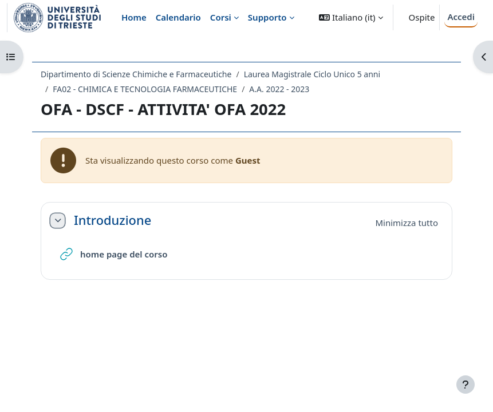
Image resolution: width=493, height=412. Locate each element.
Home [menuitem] (134, 17)
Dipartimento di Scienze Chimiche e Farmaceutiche (136, 74)
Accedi (461, 16)
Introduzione (112, 220)
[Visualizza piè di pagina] (465, 384)
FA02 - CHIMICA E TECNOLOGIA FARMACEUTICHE (145, 89)
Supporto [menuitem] (267, 17)
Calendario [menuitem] (178, 17)
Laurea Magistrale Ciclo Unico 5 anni (312, 74)
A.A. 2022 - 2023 (279, 89)
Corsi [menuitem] (220, 17)
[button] (350, 17)
